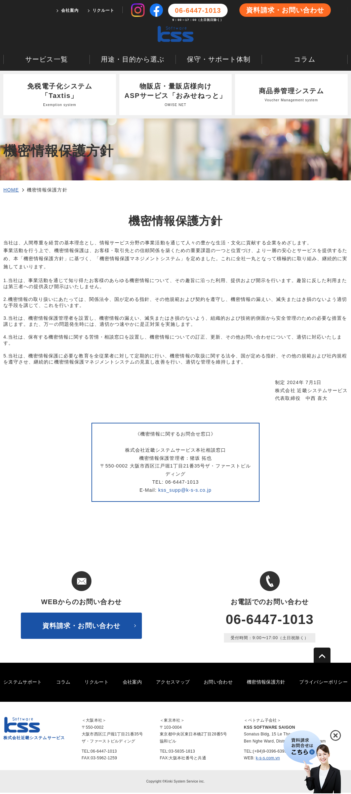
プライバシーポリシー (323, 683)
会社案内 (70, 10)
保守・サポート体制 (218, 60)
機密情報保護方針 (266, 683)
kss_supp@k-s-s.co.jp (184, 491)
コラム (304, 60)
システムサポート (22, 683)
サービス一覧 (46, 60)
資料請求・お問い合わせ (285, 10)
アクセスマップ (173, 683)
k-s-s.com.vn (268, 759)
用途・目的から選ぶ (132, 60)
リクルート (103, 10)
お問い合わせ (218, 683)
